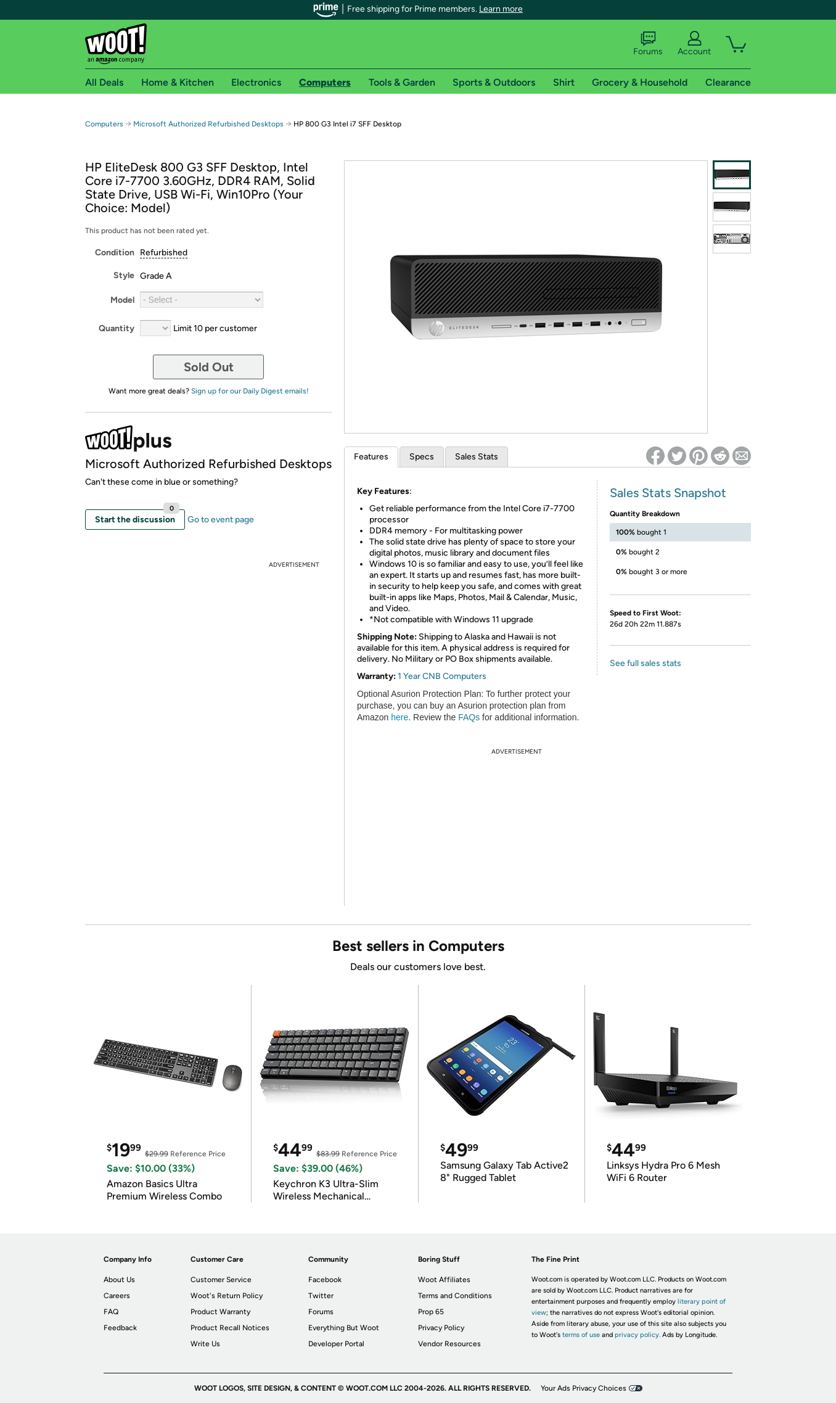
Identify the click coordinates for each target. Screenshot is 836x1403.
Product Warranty (220, 1311)
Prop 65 (431, 1311)
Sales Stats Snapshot (668, 492)
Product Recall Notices (230, 1327)
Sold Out (209, 367)
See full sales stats (645, 663)
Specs (421, 456)
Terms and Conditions (455, 1295)
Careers (117, 1295)
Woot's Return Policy (227, 1295)
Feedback (120, 1327)
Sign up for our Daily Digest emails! (250, 391)
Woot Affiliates (444, 1279)
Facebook (325, 1279)
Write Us (205, 1343)
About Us (119, 1279)
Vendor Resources (449, 1343)
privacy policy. (637, 1335)
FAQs (469, 717)
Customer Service (221, 1279)
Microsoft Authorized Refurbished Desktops (208, 124)
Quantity (116, 328)
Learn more (501, 9)
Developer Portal (336, 1343)
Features (371, 456)
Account (694, 44)
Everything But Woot (343, 1327)
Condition (114, 252)
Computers (104, 124)
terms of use (581, 1335)
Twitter (321, 1295)
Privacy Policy (441, 1327)
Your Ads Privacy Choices (583, 1388)
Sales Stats (476, 456)
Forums (648, 44)
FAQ (111, 1311)
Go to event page (220, 519)
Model (122, 300)
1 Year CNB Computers (442, 676)
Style (123, 275)
